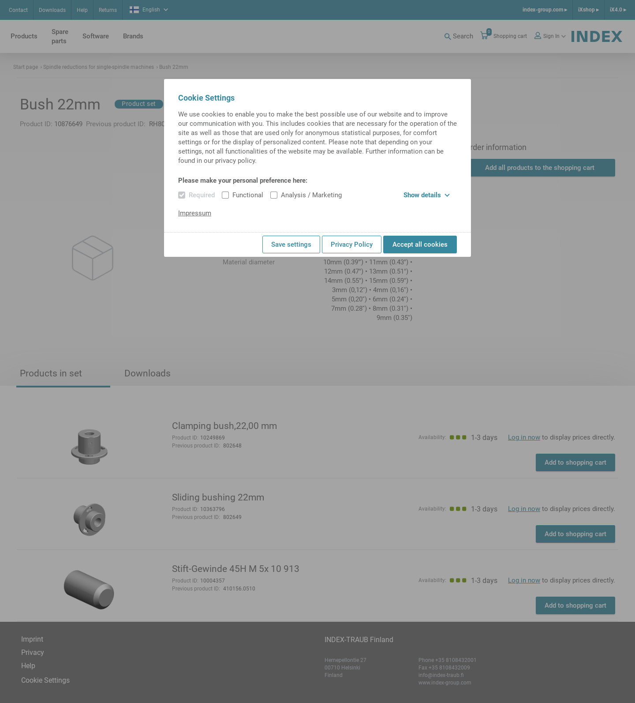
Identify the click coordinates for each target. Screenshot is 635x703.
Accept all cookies (420, 244)
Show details (426, 195)
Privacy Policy (352, 244)
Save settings (291, 244)
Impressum (194, 213)
